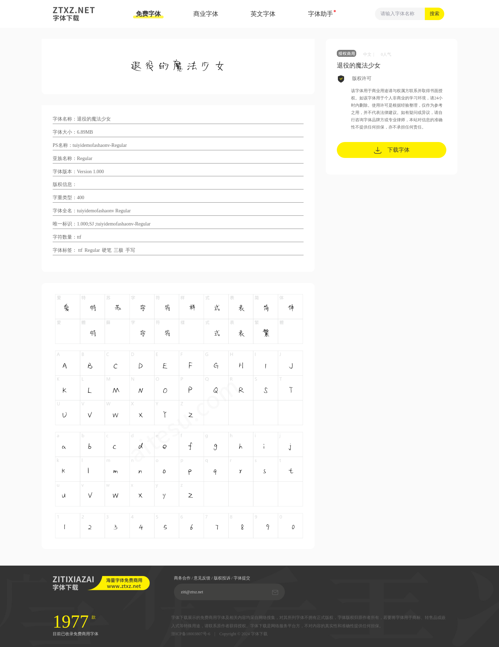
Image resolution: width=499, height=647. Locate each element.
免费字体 (148, 14)
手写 (130, 250)
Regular (92, 250)
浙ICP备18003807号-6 (190, 634)
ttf (80, 250)
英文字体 (263, 13)
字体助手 (320, 13)
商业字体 (205, 13)
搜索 (434, 13)
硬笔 (107, 250)
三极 (118, 250)
